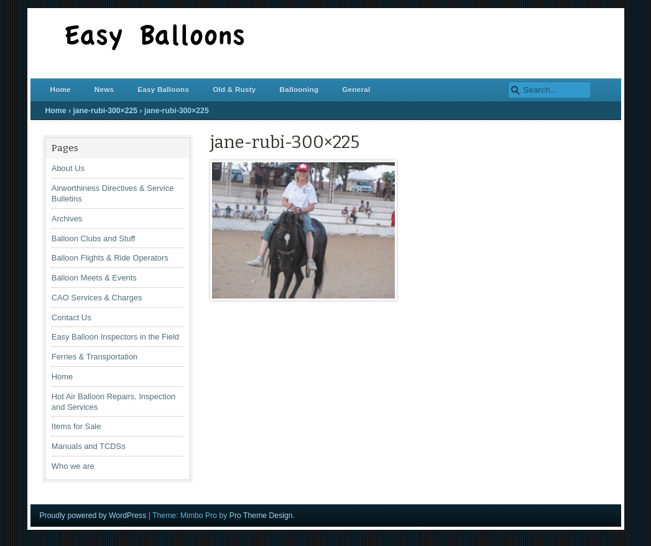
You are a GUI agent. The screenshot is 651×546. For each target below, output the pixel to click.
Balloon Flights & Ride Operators (110, 257)
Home (60, 89)
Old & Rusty (234, 89)
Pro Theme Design (261, 515)
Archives (67, 218)
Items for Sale (76, 426)
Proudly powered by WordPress (93, 515)
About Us (68, 168)
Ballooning (299, 89)
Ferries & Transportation (94, 356)
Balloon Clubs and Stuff (94, 238)
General (356, 89)
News (104, 89)
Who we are (73, 466)
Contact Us (71, 317)
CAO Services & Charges (97, 297)
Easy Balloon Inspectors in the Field (115, 336)
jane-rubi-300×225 (105, 110)
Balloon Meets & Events (94, 277)
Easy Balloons (163, 89)
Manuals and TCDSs (89, 446)
